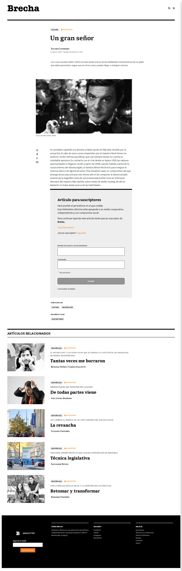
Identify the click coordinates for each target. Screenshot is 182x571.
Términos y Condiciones (145, 532)
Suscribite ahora (66, 227)
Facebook (97, 530)
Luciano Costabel (60, 431)
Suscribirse (140, 530)
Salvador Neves (59, 464)
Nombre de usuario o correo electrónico (72, 245)
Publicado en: (57, 302)
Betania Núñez (59, 366)
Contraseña (62, 259)
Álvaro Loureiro (60, 48)
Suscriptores (57, 319)
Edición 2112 (56, 348)
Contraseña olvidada (66, 288)
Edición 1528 (67, 307)
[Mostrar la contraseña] (120, 265)
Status (138, 543)
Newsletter (98, 538)
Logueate (81, 232)
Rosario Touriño (60, 496)
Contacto (139, 540)
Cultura (54, 29)
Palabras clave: (58, 314)
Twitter (96, 532)
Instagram (97, 535)
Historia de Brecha (142, 535)
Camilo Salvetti (77, 366)
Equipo (138, 538)
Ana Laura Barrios (61, 398)
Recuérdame (64, 272)
